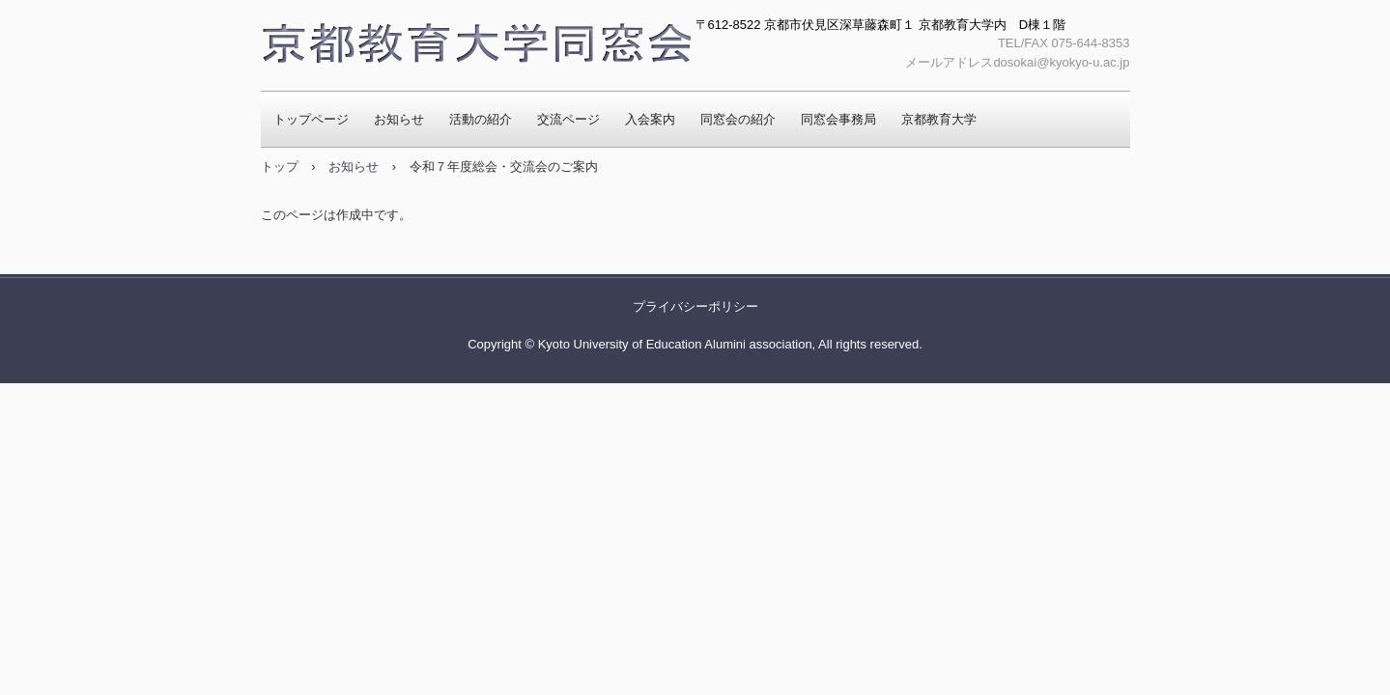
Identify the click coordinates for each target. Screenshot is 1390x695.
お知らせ (399, 119)
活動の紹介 (480, 119)
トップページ (311, 119)
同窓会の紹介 (738, 119)
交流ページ (568, 119)
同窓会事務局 (838, 119)
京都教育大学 (939, 119)
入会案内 (650, 119)
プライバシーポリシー (695, 306)
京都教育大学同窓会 (476, 45)
